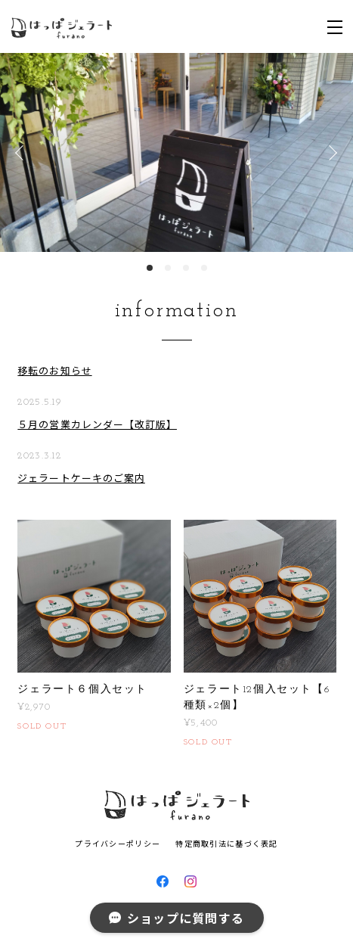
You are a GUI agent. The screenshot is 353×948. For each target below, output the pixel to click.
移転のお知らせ (54, 370)
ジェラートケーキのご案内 (80, 478)
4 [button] (204, 268)
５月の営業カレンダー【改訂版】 (97, 424)
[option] (176, 152)
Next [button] (330, 152)
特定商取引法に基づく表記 (226, 843)
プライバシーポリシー (117, 843)
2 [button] (168, 268)
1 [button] (150, 268)
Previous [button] (22, 152)
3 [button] (186, 268)
